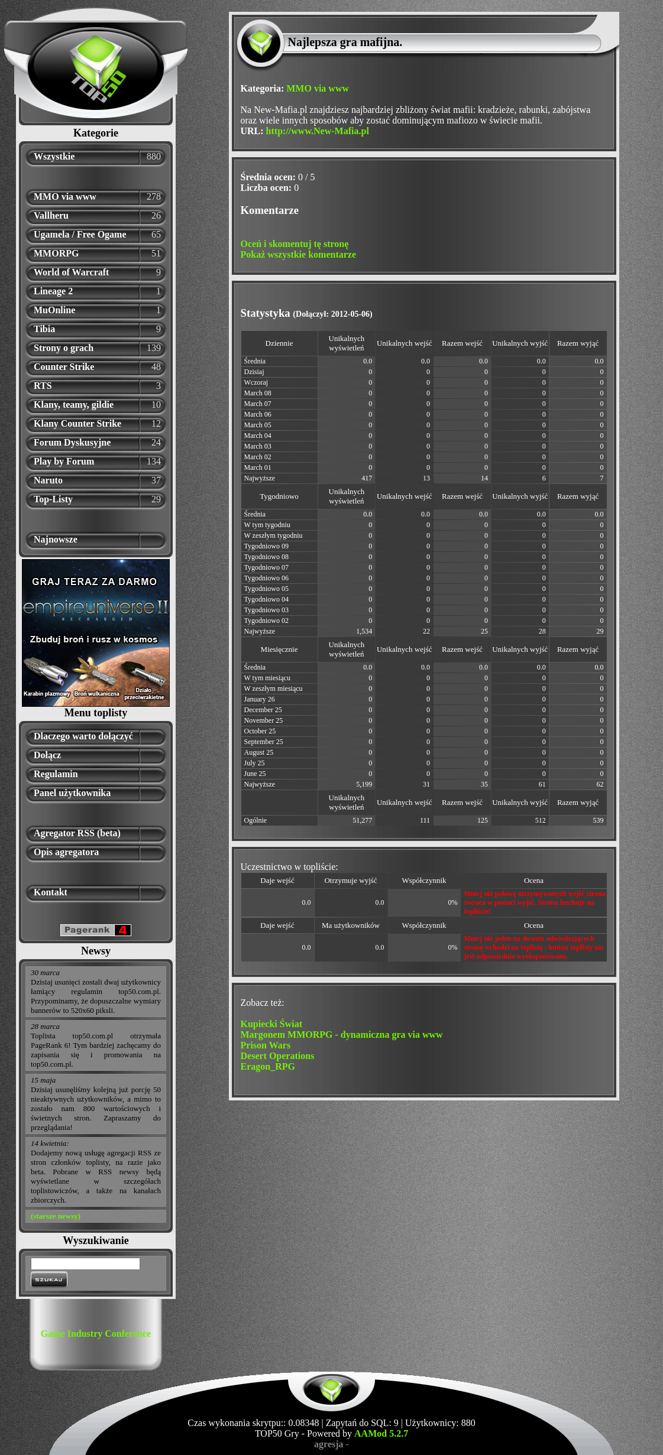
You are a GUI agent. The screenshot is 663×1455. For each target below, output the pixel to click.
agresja (328, 1444)
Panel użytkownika (72, 793)
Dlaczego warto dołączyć (83, 736)
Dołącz (47, 755)
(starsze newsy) (55, 1216)
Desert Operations (278, 1056)
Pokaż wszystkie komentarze (299, 254)
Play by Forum (64, 461)
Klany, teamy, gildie (74, 405)
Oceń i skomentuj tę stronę (295, 244)
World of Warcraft (71, 272)
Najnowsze (55, 539)
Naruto (48, 480)
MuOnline (54, 310)
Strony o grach (63, 348)
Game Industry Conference (96, 1334)
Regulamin (56, 774)
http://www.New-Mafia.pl (317, 131)
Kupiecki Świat (271, 1024)
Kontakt (50, 892)
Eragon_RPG (268, 1066)
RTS (43, 386)
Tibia (44, 329)
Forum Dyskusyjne (72, 442)
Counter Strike (64, 367)
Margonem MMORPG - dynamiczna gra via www (342, 1034)
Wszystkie (54, 156)
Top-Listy (53, 499)
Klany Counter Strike (77, 423)
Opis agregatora (66, 852)
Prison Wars (266, 1045)
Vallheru (51, 215)
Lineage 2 (53, 291)
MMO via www (65, 196)
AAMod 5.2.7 (381, 1433)
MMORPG (56, 253)
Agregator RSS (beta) (77, 833)
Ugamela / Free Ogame (80, 234)
